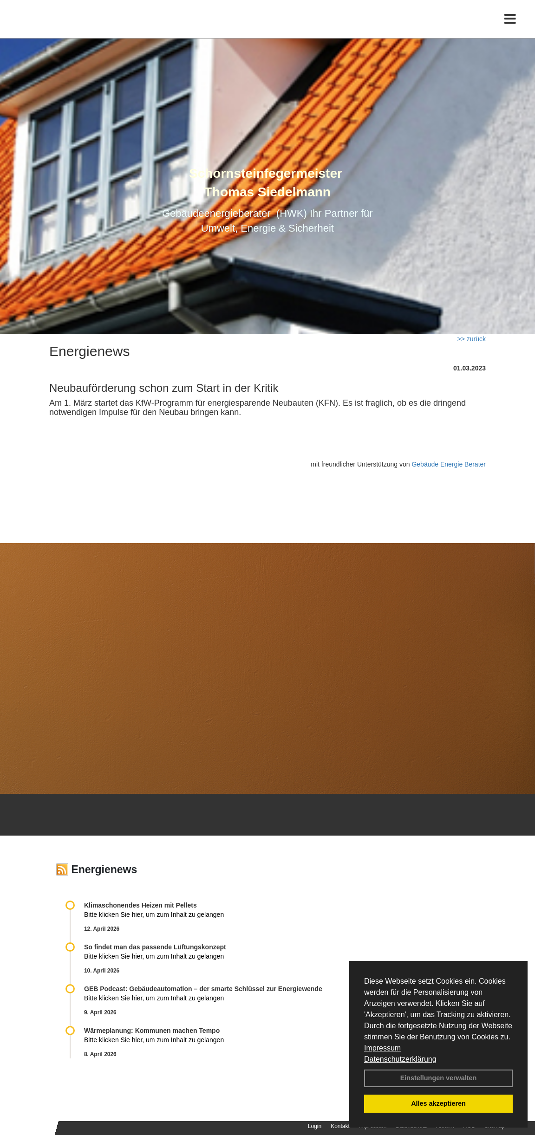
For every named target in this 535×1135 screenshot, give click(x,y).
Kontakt (340, 1126)
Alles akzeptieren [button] (438, 1103)
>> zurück (471, 339)
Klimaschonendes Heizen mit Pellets (140, 905)
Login (314, 1126)
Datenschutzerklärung (400, 1059)
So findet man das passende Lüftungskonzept (155, 947)
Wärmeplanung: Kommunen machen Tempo (152, 1030)
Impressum (382, 1048)
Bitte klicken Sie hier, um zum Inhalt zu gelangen (154, 914)
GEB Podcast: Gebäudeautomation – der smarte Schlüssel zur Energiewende (204, 988)
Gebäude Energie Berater (448, 464)
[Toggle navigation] (510, 26)
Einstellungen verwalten (438, 1078)
